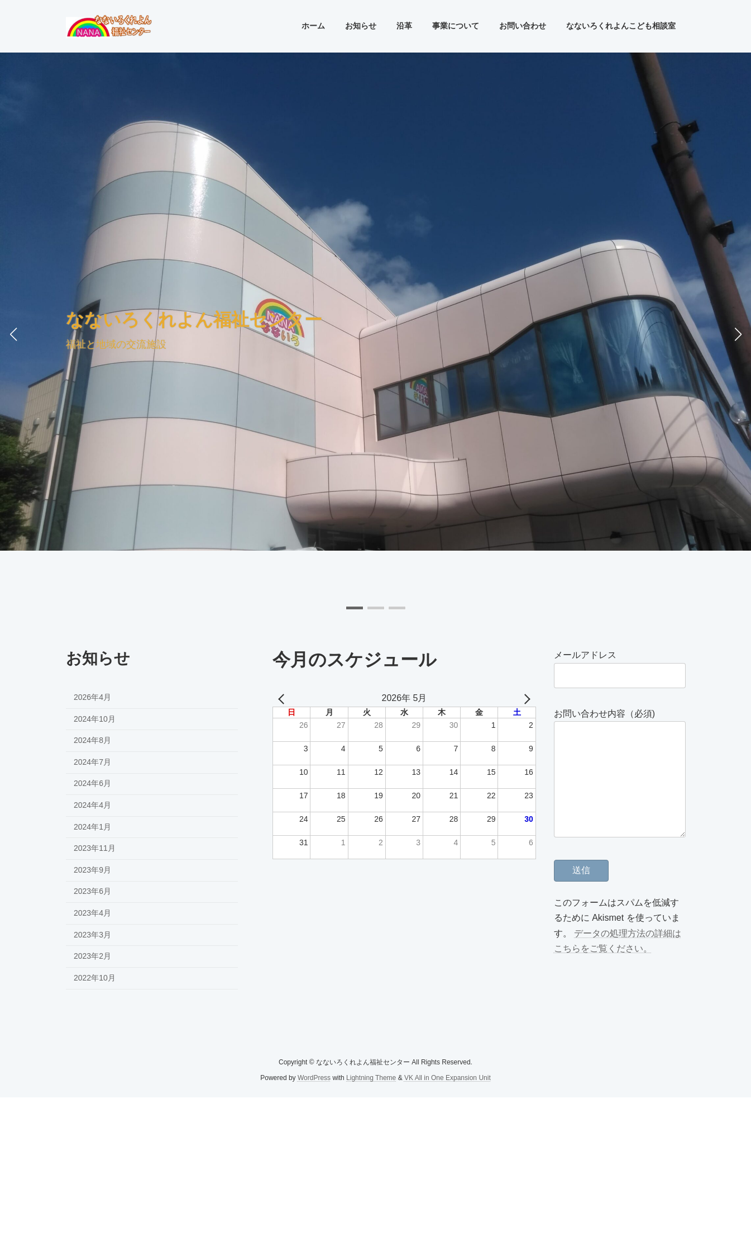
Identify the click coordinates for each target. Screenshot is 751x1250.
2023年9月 (92, 869)
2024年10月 (95, 718)
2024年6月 (92, 783)
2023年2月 (92, 956)
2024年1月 (92, 826)
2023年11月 (95, 848)
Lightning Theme (371, 1078)
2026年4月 (92, 697)
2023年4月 (92, 912)
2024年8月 (92, 740)
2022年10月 (95, 977)
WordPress (314, 1078)
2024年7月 (92, 761)
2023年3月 (92, 934)
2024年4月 (92, 805)
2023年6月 (92, 891)
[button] (354, 608)
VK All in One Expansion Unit (447, 1078)
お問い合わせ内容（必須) (604, 713)
